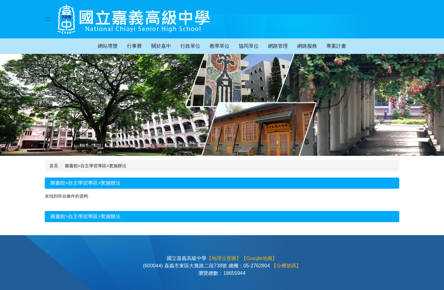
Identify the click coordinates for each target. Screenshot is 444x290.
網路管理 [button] (278, 46)
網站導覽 (108, 46)
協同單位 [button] (249, 46)
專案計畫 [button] (336, 46)
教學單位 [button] (219, 46)
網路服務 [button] (307, 46)
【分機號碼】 (286, 265)
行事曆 (134, 46)
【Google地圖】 (259, 258)
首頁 (53, 165)
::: (47, 18)
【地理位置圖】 (223, 258)
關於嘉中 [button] (161, 46)
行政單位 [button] (190, 46)
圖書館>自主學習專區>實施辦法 (95, 165)
